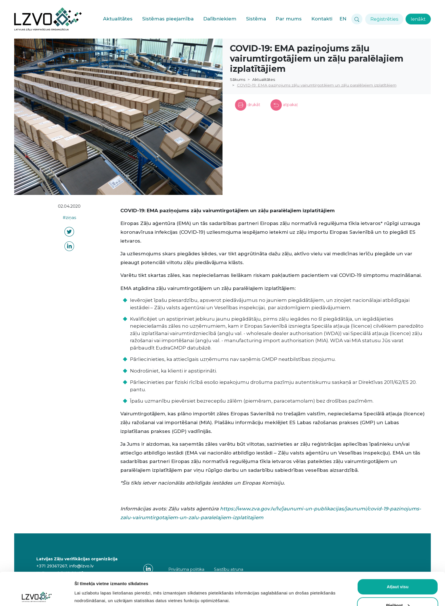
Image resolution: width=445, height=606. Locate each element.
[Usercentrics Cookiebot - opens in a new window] (37, 595)
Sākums (237, 79)
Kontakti (321, 19)
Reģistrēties (384, 19)
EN (343, 19)
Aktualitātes (118, 19)
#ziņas (69, 217)
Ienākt (418, 19)
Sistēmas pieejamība (168, 19)
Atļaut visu (398, 553)
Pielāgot (398, 572)
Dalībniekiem (219, 19)
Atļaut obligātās (398, 590)
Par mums (289, 19)
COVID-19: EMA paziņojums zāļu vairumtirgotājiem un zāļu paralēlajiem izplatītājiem (316, 85)
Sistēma (256, 19)
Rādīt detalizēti (89, 591)
